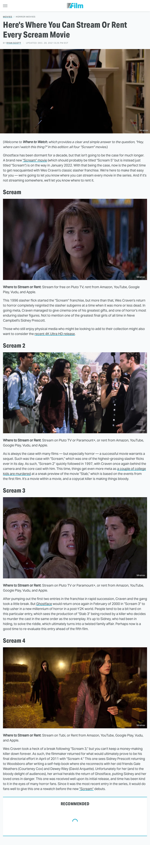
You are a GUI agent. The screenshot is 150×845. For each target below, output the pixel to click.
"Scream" (86, 789)
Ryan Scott (13, 43)
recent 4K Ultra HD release (55, 334)
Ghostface (44, 604)
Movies (7, 17)
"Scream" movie (35, 160)
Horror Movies (25, 17)
